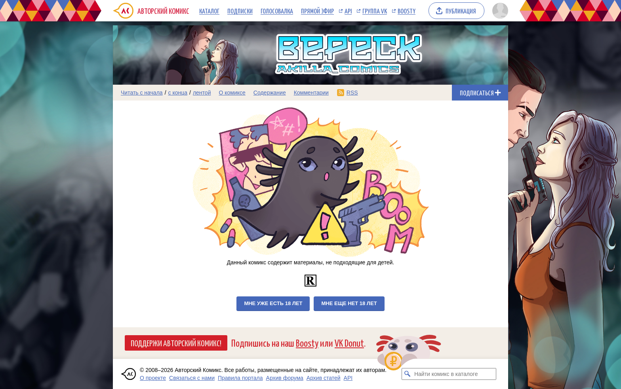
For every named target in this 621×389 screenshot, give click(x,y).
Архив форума (284, 378)
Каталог (209, 10)
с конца (178, 92)
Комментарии (311, 92)
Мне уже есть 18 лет (273, 303)
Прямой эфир (317, 10)
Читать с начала (142, 92)
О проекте (153, 378)
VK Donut (349, 342)
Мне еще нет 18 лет (349, 303)
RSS (352, 92)
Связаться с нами (192, 378)
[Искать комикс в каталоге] (407, 374)
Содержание (269, 92)
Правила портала (240, 378)
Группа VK (374, 10)
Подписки (240, 10)
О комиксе (232, 92)
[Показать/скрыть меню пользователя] (499, 10)
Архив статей (324, 378)
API (348, 10)
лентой (202, 92)
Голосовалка (277, 10)
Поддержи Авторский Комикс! (176, 343)
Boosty (406, 10)
